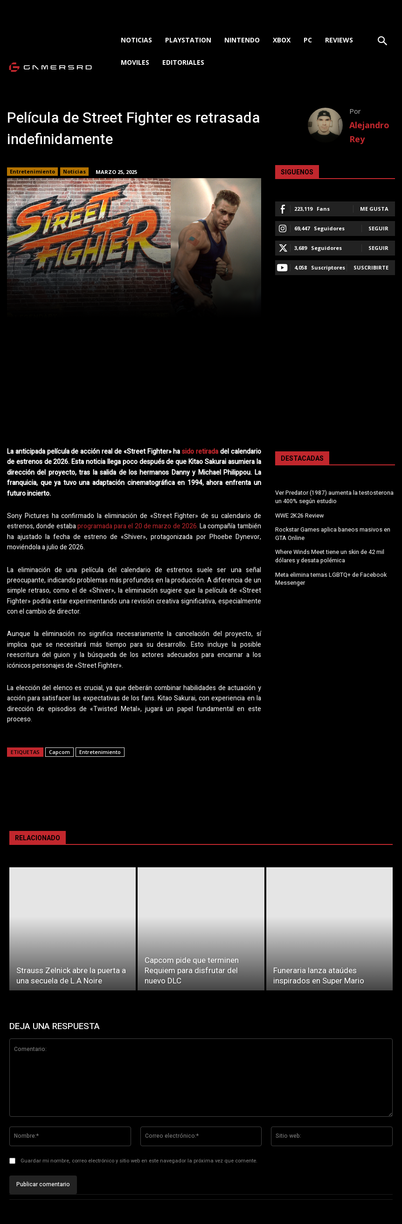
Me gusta (374, 208)
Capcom (59, 751)
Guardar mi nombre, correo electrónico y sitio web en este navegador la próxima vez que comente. (139, 1161)
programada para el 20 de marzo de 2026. (137, 526)
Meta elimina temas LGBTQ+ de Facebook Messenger (330, 576)
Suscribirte (370, 267)
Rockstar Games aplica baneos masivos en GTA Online (332, 533)
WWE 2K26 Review (299, 515)
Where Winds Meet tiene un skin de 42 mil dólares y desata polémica (329, 554)
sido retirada (200, 451)
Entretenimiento (32, 171)
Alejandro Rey (369, 132)
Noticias (74, 171)
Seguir (378, 228)
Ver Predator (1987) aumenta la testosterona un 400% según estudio (334, 497)
